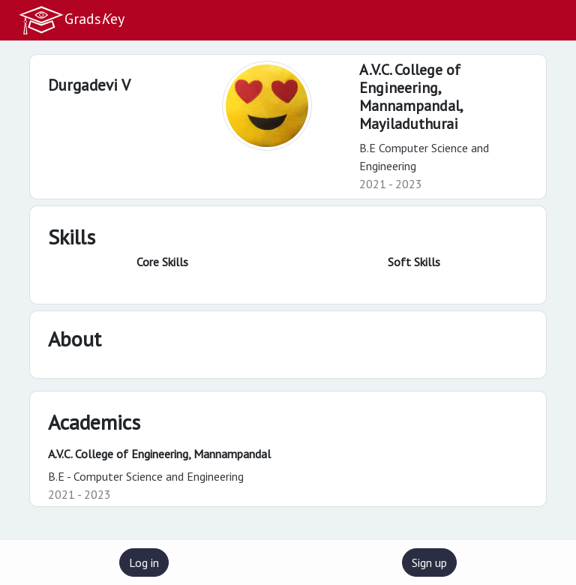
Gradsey (71, 20)
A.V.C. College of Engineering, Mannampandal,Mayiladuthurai (411, 97)
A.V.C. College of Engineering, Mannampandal (159, 453)
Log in (144, 562)
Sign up (429, 562)
